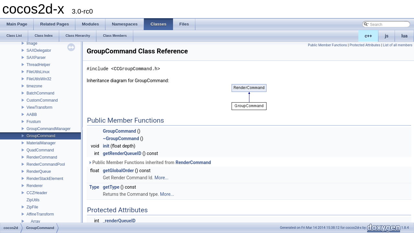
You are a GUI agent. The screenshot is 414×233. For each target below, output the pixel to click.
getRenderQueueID (122, 153)
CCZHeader (37, 193)
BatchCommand (40, 93)
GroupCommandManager (49, 129)
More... (162, 177)
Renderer (35, 185)
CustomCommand (42, 100)
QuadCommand (40, 150)
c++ (368, 36)
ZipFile (32, 207)
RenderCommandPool (46, 164)
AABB (32, 114)
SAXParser (36, 57)
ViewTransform (39, 107)
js (386, 36)
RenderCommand (42, 157)
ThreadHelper (38, 64)
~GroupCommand (121, 138)
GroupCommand (41, 136)
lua (404, 36)
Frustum (34, 121)
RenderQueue (39, 171)
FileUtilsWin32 (39, 79)
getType (111, 187)
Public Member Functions (327, 45)
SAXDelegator (39, 50)
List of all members (397, 45)
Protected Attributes (365, 45)
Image (32, 43)
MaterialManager (41, 143)
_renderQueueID (119, 220)
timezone (34, 86)
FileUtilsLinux (38, 72)
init (106, 146)
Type (94, 187)
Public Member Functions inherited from (149, 162)
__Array (33, 221)
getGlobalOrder (118, 170)
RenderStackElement (45, 178)
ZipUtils (33, 200)
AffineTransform (40, 214)
